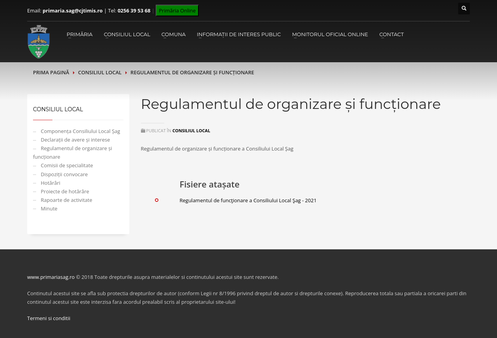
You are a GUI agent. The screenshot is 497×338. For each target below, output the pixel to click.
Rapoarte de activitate (66, 199)
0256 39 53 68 (134, 10)
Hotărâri (50, 182)
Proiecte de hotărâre (65, 191)
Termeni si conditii (48, 318)
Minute (49, 208)
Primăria (79, 34)
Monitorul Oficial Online (330, 34)
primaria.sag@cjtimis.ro (73, 10)
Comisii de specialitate (67, 165)
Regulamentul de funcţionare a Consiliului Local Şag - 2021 (248, 200)
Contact (391, 34)
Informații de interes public (239, 34)
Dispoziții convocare (64, 174)
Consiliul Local (127, 34)
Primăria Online (177, 10)
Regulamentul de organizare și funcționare (72, 152)
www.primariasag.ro (51, 276)
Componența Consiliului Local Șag (80, 131)
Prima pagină (51, 72)
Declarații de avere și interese (75, 139)
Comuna (174, 34)
